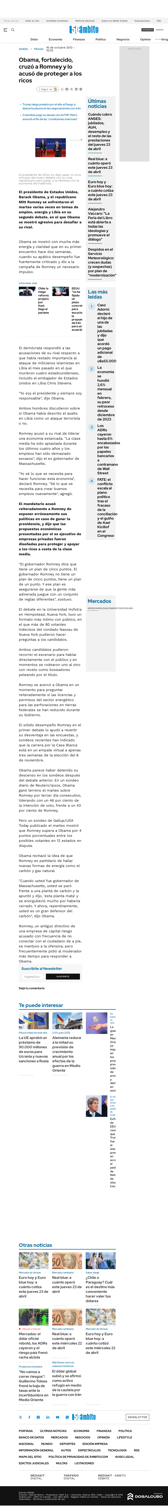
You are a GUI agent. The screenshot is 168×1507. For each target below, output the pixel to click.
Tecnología (117, 1450)
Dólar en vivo (32, 21)
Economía (55, 39)
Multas (61, 1463)
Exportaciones (142, 21)
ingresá (160, 30)
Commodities (115, 608)
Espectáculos (89, 1450)
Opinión (145, 39)
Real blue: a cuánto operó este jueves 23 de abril (100, 165)
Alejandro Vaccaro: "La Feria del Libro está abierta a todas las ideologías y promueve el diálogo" (100, 224)
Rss (136, 1450)
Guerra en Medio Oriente (114, 21)
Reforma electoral (84, 21)
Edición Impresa (95, 1444)
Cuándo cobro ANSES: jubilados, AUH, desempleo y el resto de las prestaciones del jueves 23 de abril (100, 131)
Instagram (38, 1417)
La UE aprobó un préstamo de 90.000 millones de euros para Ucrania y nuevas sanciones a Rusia (34, 1049)
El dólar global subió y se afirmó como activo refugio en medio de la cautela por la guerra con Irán (66, 1383)
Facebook (29, 1417)
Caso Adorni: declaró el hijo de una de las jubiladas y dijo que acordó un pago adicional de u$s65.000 (106, 333)
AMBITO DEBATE (112, 1477)
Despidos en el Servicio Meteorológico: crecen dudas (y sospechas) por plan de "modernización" (102, 262)
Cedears (128, 608)
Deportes (67, 1444)
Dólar (34, 39)
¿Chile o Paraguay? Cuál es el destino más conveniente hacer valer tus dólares (100, 1289)
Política (101, 39)
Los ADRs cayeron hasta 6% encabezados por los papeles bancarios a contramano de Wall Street (108, 449)
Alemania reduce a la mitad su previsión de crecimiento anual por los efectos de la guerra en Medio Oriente (66, 1054)
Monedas (93, 608)
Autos (66, 1450)
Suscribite (62, 976)
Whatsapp (67, 1417)
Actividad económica (57, 21)
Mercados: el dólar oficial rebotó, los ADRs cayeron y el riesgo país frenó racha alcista (33, 1346)
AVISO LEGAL (124, 1457)
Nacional (26, 1444)
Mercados (59, 1437)
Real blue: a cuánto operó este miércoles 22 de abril (67, 1341)
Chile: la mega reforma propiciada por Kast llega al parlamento (46, 300)
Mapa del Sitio (30, 1457)
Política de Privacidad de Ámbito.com (78, 1457)
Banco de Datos (31, 1437)
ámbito (23, 49)
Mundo (39, 49)
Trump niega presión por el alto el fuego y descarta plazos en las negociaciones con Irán (51, 106)
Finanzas (79, 39)
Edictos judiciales (34, 1463)
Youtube (57, 1417)
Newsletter (159, 39)
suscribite (148, 30)
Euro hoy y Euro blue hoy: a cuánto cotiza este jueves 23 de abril (100, 190)
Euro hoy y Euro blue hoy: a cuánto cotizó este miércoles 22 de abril (100, 1343)
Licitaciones (84, 1463)
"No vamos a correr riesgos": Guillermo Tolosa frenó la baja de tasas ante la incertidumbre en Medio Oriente (33, 1385)
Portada (26, 1431)
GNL (159, 21)
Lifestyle (124, 1437)
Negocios (123, 39)
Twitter (20, 1417)
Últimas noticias (53, 1431)
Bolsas (103, 608)
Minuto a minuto (31, 1329)
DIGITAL (38, 1477)
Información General (36, 1450)
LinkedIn (47, 1417)
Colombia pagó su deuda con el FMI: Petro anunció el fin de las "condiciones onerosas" (50, 117)
